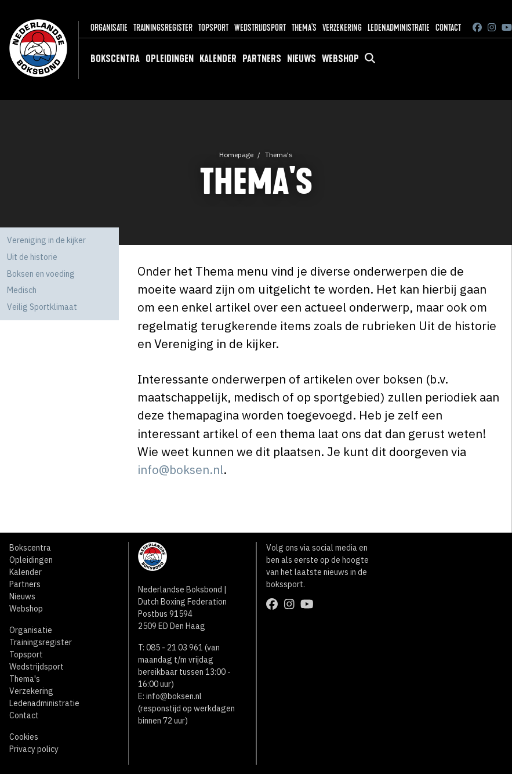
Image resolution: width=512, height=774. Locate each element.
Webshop (340, 58)
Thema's (304, 27)
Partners (261, 58)
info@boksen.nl (180, 470)
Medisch (22, 290)
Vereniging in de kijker (46, 240)
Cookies (23, 737)
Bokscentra (115, 58)
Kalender (218, 58)
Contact (448, 27)
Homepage (236, 154)
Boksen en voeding (41, 274)
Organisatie (109, 27)
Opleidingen (170, 58)
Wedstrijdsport (260, 27)
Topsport (213, 27)
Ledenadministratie (399, 27)
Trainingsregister (163, 27)
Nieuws (301, 58)
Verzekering (342, 27)
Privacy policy (34, 749)
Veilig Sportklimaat (42, 307)
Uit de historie (32, 257)
